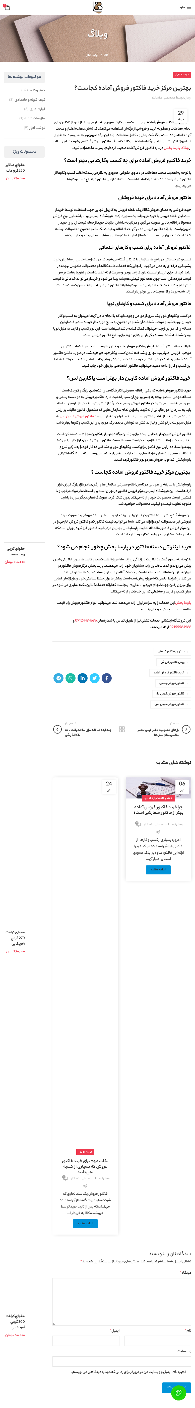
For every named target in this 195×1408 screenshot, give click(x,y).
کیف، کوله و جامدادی (30, 100)
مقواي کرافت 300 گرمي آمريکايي (15, 1322)
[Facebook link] (107, 678)
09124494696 (86, 621)
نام (187, 1331)
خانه (106, 56)
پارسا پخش (183, 603)
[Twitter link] (95, 678)
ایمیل (114, 1331)
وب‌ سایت (184, 1352)
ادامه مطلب (158, 870)
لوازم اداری (151, 798)
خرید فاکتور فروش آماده (169, 672)
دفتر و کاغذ (165, 798)
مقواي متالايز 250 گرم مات (15, 168)
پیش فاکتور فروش (172, 662)
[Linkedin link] (83, 678)
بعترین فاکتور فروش (171, 651)
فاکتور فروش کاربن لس (77, 417)
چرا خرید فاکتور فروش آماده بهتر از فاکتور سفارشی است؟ (158, 810)
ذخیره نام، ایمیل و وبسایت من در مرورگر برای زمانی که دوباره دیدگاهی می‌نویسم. (128, 1372)
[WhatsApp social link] (71, 678)
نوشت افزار (92, 55)
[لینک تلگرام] (58, 678)
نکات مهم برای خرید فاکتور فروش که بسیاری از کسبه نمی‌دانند (85, 1167)
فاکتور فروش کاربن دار (170, 693)
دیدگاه (185, 1273)
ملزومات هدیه (34, 119)
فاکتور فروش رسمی (171, 683)
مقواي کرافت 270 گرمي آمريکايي (15, 938)
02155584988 (180, 628)
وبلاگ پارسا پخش (176, 148)
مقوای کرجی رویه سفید (16, 552)
